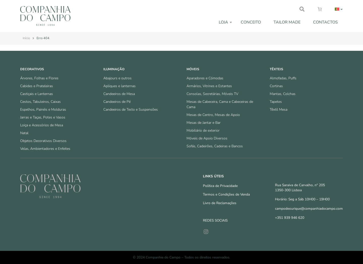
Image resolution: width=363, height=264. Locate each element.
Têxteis (276, 69)
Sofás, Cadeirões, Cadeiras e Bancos (215, 146)
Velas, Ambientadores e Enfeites (45, 148)
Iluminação (114, 69)
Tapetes (276, 101)
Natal (24, 133)
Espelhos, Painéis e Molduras (43, 109)
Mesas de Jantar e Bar (204, 122)
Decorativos (32, 69)
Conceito (251, 22)
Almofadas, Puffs (283, 78)
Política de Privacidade (220, 185)
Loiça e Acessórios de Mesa (41, 125)
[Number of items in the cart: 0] (320, 9)
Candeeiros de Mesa (119, 93)
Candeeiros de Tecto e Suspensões (130, 109)
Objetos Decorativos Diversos (43, 140)
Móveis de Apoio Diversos (207, 138)
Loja (223, 22)
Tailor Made (287, 22)
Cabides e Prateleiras (36, 86)
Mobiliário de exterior (203, 130)
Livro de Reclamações (219, 203)
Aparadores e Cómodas (205, 78)
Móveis (193, 69)
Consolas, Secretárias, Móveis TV (212, 93)
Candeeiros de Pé (117, 101)
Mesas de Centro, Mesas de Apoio (213, 114)
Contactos (325, 22)
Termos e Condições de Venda (226, 194)
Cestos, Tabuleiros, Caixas (40, 101)
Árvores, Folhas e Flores (39, 78)
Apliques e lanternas (119, 86)
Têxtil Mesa (278, 109)
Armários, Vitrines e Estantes (209, 86)
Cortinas (276, 86)
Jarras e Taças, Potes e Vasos (42, 117)
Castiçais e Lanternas (36, 93)
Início (26, 38)
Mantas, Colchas (282, 93)
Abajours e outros (117, 78)
